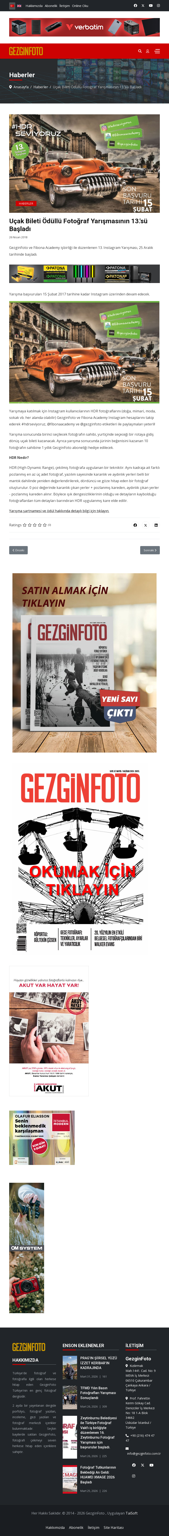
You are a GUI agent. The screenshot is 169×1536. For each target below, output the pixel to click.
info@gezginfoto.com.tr (141, 1451)
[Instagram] (158, 5)
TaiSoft (132, 1513)
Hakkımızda (34, 5)
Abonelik (51, 5)
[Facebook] (135, 5)
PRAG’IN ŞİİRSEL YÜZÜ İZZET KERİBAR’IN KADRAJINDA (98, 1363)
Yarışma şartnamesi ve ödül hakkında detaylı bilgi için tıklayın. (59, 510)
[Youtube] (151, 5)
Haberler (26, 204)
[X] (141, 1462)
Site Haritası (114, 1527)
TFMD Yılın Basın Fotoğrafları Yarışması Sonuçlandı (98, 1393)
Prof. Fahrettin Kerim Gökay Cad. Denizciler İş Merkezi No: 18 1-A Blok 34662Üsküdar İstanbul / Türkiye (140, 1412)
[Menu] (157, 51)
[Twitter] (143, 5)
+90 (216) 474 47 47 (140, 1437)
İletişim (64, 5)
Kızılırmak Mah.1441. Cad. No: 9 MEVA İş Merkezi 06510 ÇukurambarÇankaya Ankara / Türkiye (141, 1378)
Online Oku (80, 5)
